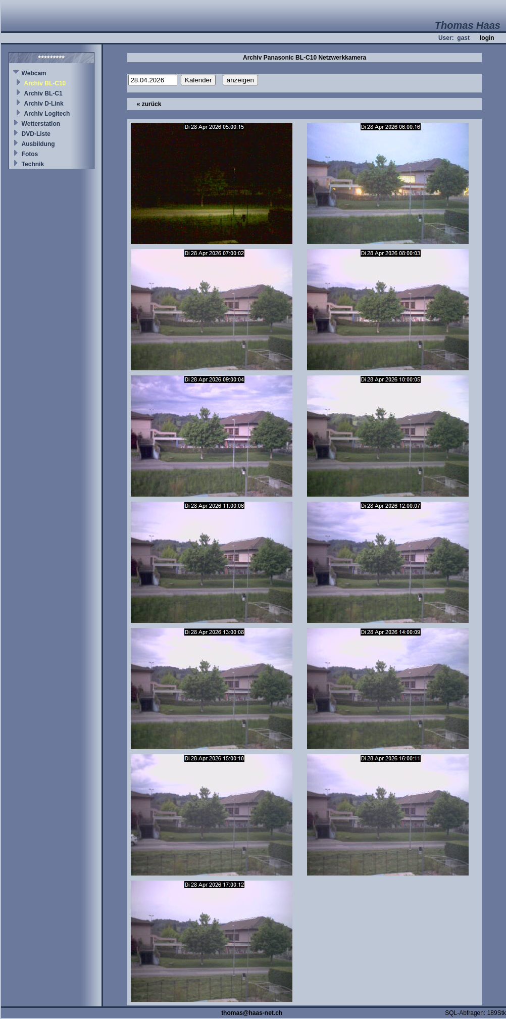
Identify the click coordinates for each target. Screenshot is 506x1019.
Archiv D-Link (44, 103)
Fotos (30, 154)
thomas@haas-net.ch (251, 1012)
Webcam (34, 73)
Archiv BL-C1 (43, 93)
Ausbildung (38, 144)
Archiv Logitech (47, 113)
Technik (33, 164)
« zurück (149, 104)
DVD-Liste (36, 133)
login (487, 37)
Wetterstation (41, 123)
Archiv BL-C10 (45, 83)
